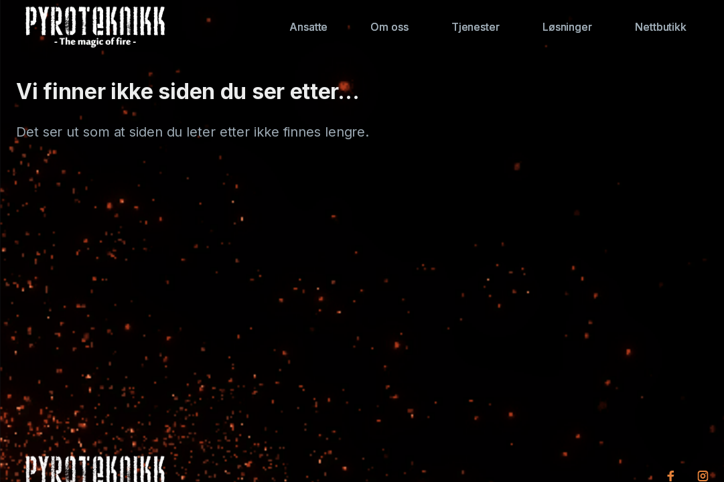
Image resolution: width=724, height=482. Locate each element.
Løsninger (567, 26)
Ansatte (308, 26)
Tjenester (475, 26)
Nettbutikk (660, 26)
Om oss (389, 26)
